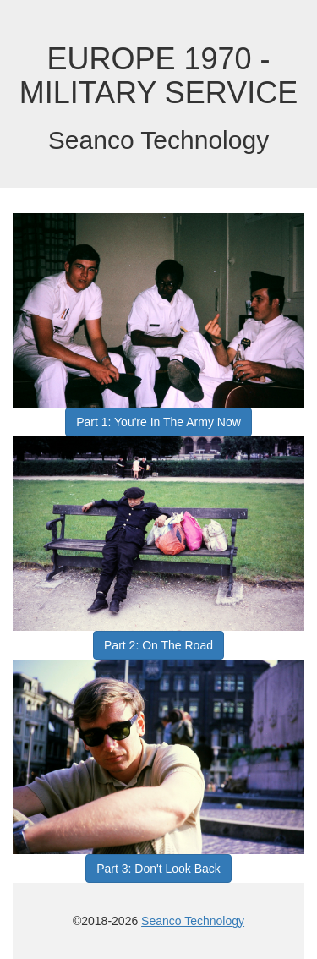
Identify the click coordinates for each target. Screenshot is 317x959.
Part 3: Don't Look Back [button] (158, 868)
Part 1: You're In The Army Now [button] (158, 422)
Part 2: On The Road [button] (158, 645)
